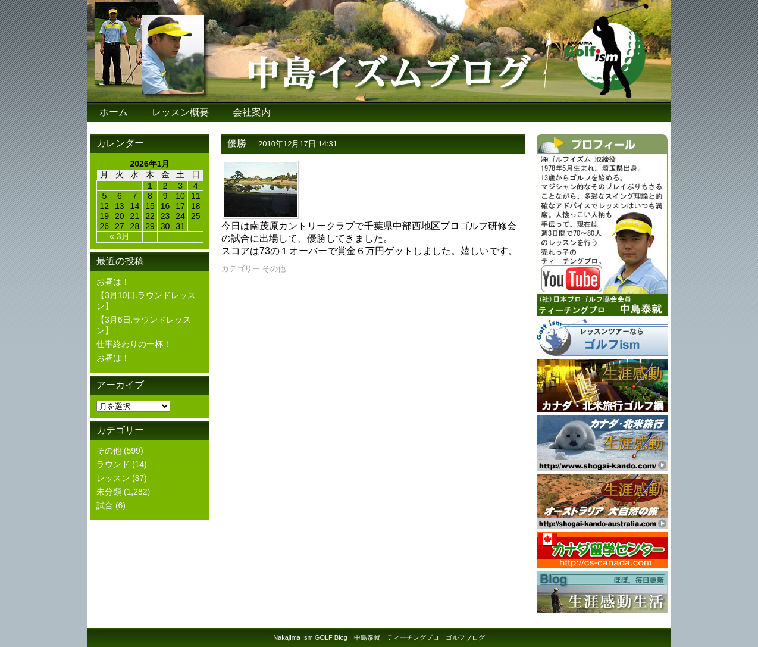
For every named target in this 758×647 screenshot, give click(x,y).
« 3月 (119, 236)
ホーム (113, 112)
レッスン (113, 478)
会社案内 (252, 112)
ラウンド (113, 464)
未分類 (108, 491)
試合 (104, 505)
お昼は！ (113, 281)
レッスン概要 (180, 112)
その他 (108, 450)
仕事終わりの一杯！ (133, 344)
